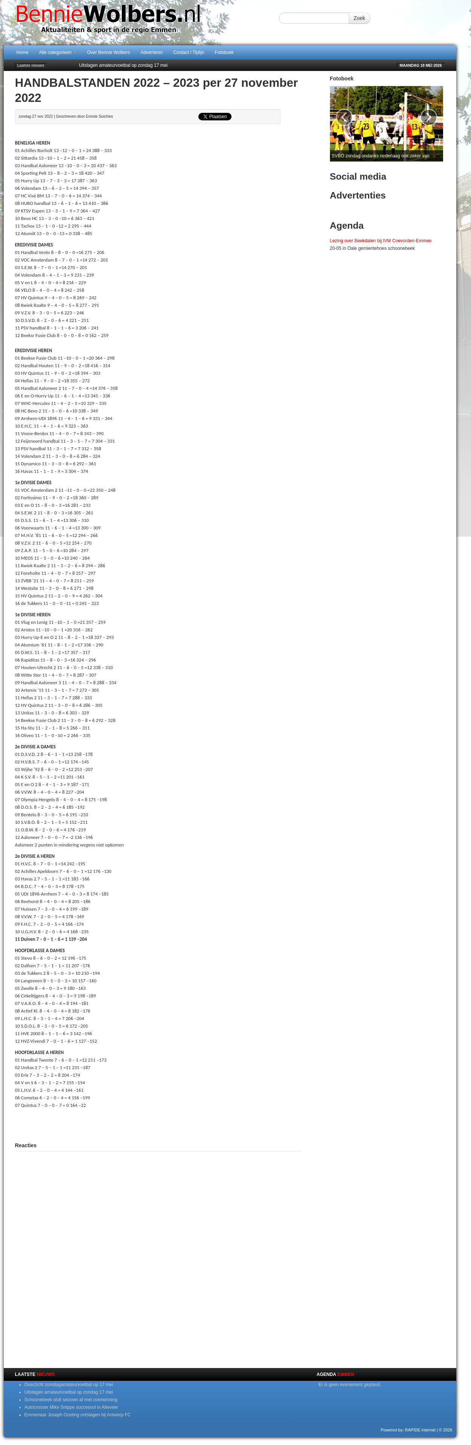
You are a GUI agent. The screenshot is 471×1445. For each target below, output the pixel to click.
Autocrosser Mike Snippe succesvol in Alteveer (71, 1407)
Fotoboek (224, 52)
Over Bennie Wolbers (108, 52)
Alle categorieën (58, 52)
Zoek (359, 18)
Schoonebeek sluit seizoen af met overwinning (71, 1399)
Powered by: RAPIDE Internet (408, 1430)
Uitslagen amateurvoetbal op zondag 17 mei (123, 65)
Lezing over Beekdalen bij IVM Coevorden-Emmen (380, 240)
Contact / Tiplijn (188, 52)
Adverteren (152, 52)
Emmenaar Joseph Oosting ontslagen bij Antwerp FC (78, 1414)
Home (23, 52)
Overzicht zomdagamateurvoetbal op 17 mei (69, 1384)
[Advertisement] (158, 1124)
